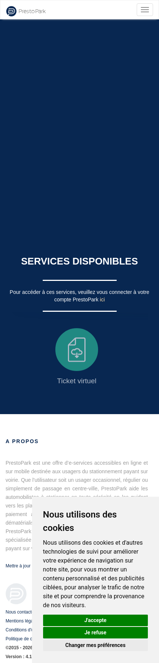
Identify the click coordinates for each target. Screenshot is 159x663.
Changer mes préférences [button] (95, 645)
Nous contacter (21, 612)
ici (102, 299)
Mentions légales (22, 621)
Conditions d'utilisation (28, 629)
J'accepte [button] (95, 620)
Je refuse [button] (95, 632)
